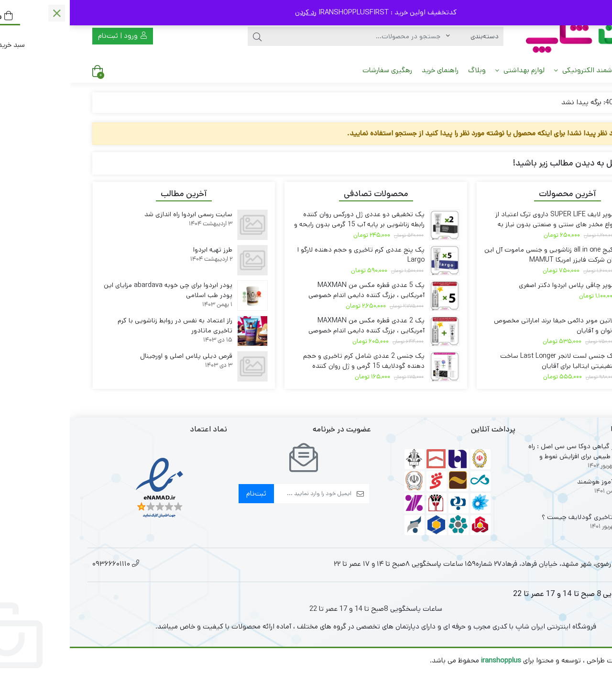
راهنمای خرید (370, 70)
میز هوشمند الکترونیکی (523, 70)
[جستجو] (286, 36)
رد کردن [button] (236, 12)
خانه (578, 70)
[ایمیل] (243, 493)
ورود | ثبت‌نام (52, 36)
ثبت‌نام (186, 493)
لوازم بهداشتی (450, 70)
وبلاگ (407, 70)
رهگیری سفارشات (317, 70)
